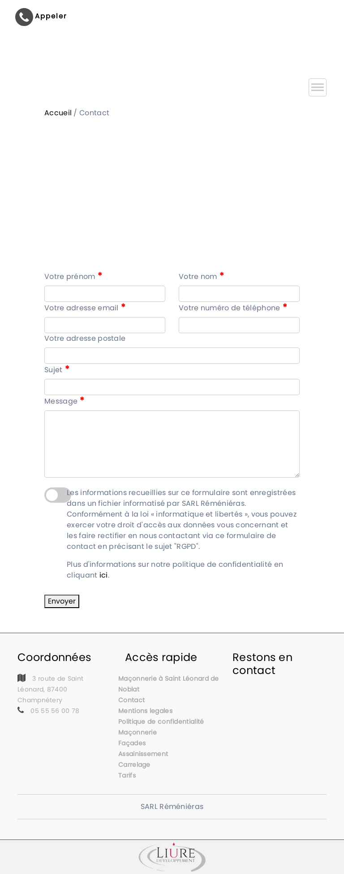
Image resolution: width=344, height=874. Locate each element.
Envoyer (62, 601)
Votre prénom (73, 276)
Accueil (58, 113)
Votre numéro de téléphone (233, 307)
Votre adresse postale (84, 338)
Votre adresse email (84, 307)
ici (103, 575)
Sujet (56, 369)
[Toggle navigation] (318, 87)
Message (64, 401)
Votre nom (201, 276)
